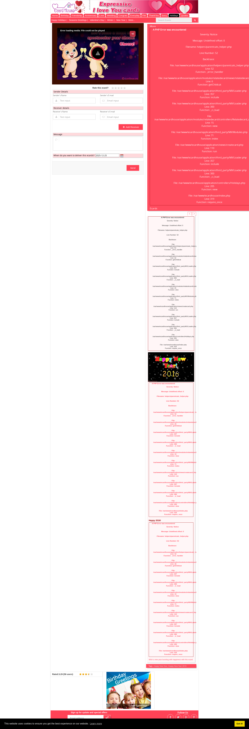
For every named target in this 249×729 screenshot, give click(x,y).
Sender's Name (59, 95)
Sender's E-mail (107, 95)
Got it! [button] (239, 724)
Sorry (164, 15)
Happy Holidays (58, 20)
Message (58, 134)
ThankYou (154, 15)
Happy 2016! (155, 520)
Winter (110, 20)
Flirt (144, 15)
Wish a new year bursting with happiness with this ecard (171, 660)
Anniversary (90, 15)
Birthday (65, 15)
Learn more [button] (96, 723)
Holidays (174, 15)
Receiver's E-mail (107, 111)
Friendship (77, 15)
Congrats (122, 15)
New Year (120, 20)
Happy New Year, (161, 666)
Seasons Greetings (78, 20)
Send (132, 168)
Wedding (111, 15)
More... (131, 20)
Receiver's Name (60, 111)
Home (55, 15)
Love (101, 15)
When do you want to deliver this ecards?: (74, 155)
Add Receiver (131, 127)
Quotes (184, 15)
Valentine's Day (97, 20)
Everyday (135, 15)
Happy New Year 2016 (177, 666)
